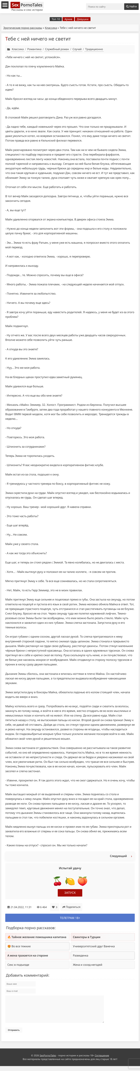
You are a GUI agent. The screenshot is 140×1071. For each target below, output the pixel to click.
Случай (77, 49)
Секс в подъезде (18, 965)
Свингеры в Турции (86, 937)
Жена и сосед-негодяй (87, 965)
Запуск (70, 892)
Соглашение (102, 1060)
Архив (68, 19)
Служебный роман (57, 49)
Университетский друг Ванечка (94, 946)
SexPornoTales (48, 1060)
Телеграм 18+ (70, 918)
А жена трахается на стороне (27, 955)
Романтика (34, 49)
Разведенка (80, 955)
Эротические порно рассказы (22, 28)
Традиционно (94, 49)
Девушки (83, 19)
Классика (51, 28)
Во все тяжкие (21, 946)
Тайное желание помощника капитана (39, 937)
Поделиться (71, 907)
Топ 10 (56, 19)
